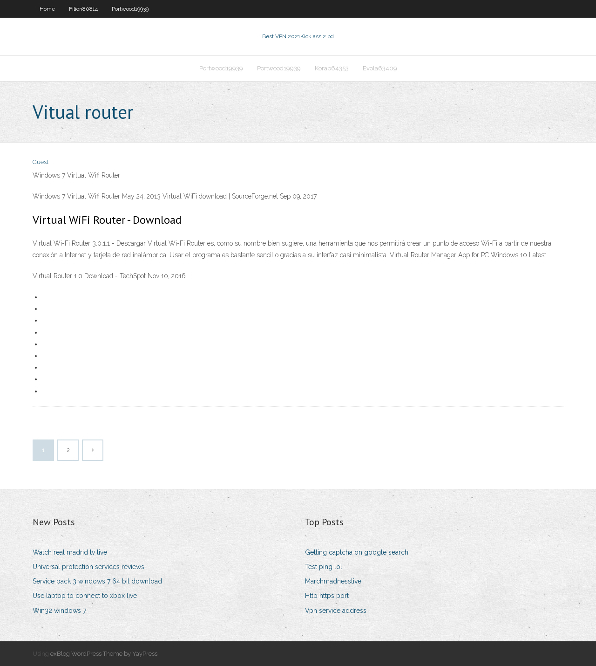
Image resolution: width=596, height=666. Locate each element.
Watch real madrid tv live (70, 552)
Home (47, 9)
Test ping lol (323, 566)
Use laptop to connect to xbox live (85, 595)
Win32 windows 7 (59, 610)
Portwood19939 (130, 9)
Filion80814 (83, 9)
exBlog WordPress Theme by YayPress (103, 653)
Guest (40, 161)
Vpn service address (335, 610)
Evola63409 (380, 68)
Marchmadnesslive (333, 581)
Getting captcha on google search (356, 552)
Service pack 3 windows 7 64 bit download (97, 581)
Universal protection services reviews (88, 566)
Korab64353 (332, 68)
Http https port (327, 595)
